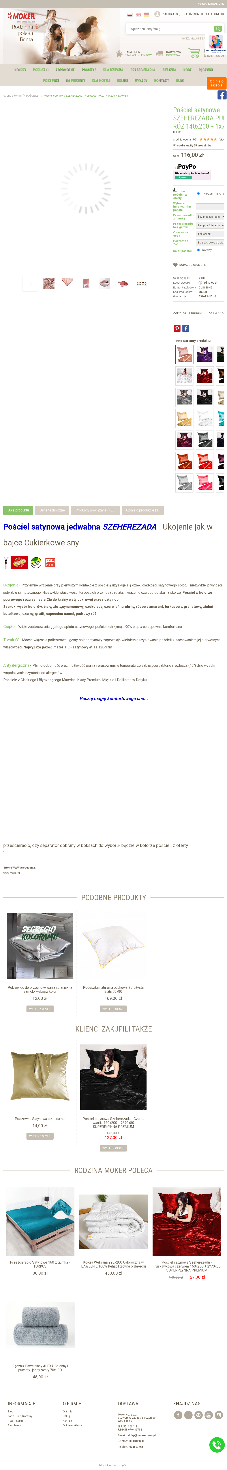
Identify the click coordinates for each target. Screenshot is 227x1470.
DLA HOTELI (101, 81)
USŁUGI (122, 81)
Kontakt (161, 81)
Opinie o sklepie (72, 1425)
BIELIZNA (169, 70)
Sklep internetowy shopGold (113, 1465)
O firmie (67, 1411)
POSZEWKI (51, 81)
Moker (177, 131)
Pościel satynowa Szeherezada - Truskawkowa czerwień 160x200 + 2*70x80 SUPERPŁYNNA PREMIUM (187, 1266)
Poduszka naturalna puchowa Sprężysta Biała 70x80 (113, 990)
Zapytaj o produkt (188, 313)
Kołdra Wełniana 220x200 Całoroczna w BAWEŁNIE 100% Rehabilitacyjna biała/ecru (113, 1264)
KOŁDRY (20, 70)
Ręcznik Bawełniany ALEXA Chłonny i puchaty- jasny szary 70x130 (40, 1368)
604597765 (216, 4)
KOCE (187, 70)
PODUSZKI (40, 70)
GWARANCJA (207, 296)
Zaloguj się (171, 14)
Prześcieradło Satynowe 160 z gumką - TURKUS (40, 1264)
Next (173, 188)
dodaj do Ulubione (192, 264)
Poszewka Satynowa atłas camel (40, 1119)
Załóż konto (193, 14)
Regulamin (14, 1425)
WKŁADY (141, 81)
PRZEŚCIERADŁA (142, 70)
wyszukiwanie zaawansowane (203, 38)
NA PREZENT (75, 81)
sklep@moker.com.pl (142, 1435)
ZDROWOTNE (65, 70)
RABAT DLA (138, 53)
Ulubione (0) (215, 14)
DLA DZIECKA (113, 70)
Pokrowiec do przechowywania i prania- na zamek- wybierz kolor (40, 990)
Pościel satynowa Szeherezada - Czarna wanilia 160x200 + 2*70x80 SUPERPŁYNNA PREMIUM (113, 1123)
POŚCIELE (89, 70)
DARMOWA (173, 53)
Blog (180, 81)
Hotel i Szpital (16, 1420)
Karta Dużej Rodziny (20, 1416)
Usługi (67, 1416)
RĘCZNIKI (206, 70)
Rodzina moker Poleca (113, 1170)
